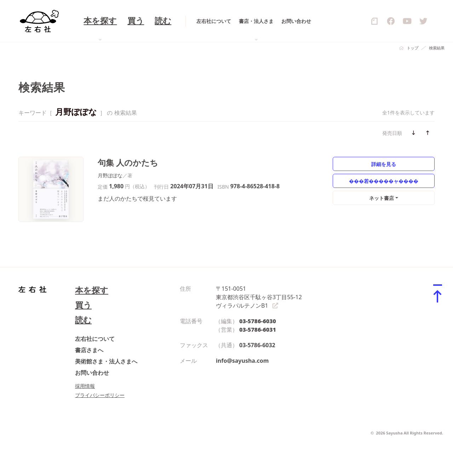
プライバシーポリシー (100, 395)
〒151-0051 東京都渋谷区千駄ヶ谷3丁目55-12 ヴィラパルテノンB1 (259, 297)
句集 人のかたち (128, 162)
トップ (412, 48)
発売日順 (392, 133)
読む (83, 319)
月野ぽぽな (110, 175)
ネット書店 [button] (381, 198)
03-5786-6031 (257, 329)
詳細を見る (383, 164)
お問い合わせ (92, 373)
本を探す (91, 290)
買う (83, 305)
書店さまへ (89, 350)
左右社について (95, 339)
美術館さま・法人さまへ (106, 361)
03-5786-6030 (257, 321)
